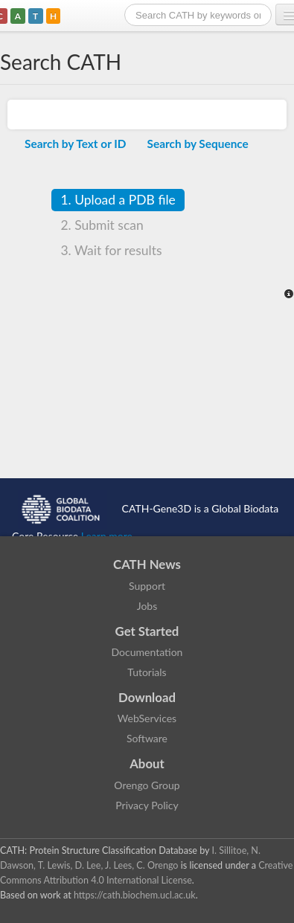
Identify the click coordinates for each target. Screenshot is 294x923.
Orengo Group (146, 785)
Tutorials (146, 672)
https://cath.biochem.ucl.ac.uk (135, 895)
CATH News (147, 564)
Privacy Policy (146, 805)
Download (147, 697)
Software (147, 738)
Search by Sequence (198, 143)
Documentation (147, 652)
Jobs (147, 605)
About (147, 763)
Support (147, 585)
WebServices (147, 718)
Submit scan (101, 225)
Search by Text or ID (76, 143)
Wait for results (111, 250)
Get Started (147, 631)
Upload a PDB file (117, 200)
